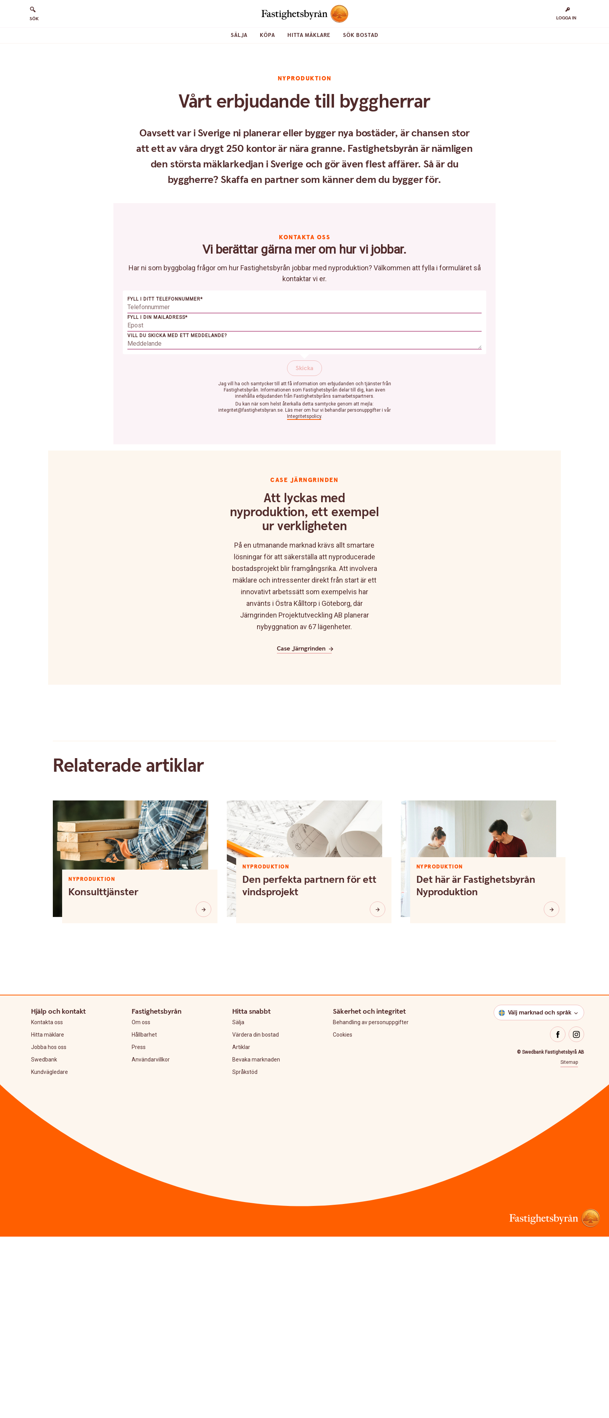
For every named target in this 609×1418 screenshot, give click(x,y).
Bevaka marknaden (256, 1241)
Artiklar (241, 1228)
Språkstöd (245, 1253)
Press (139, 1228)
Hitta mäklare (309, 35)
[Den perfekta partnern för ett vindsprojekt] (377, 1090)
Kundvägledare (49, 1253)
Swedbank (44, 1241)
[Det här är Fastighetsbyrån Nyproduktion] (551, 1090)
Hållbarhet (144, 1216)
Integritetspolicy (304, 597)
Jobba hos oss (48, 1228)
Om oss (141, 1204)
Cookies (342, 1216)
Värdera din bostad (255, 1216)
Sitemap (569, 1243)
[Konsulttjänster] (203, 1090)
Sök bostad (360, 35)
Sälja (239, 35)
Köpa (267, 35)
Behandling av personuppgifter (371, 1204)
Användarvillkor (151, 1241)
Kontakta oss (47, 1204)
